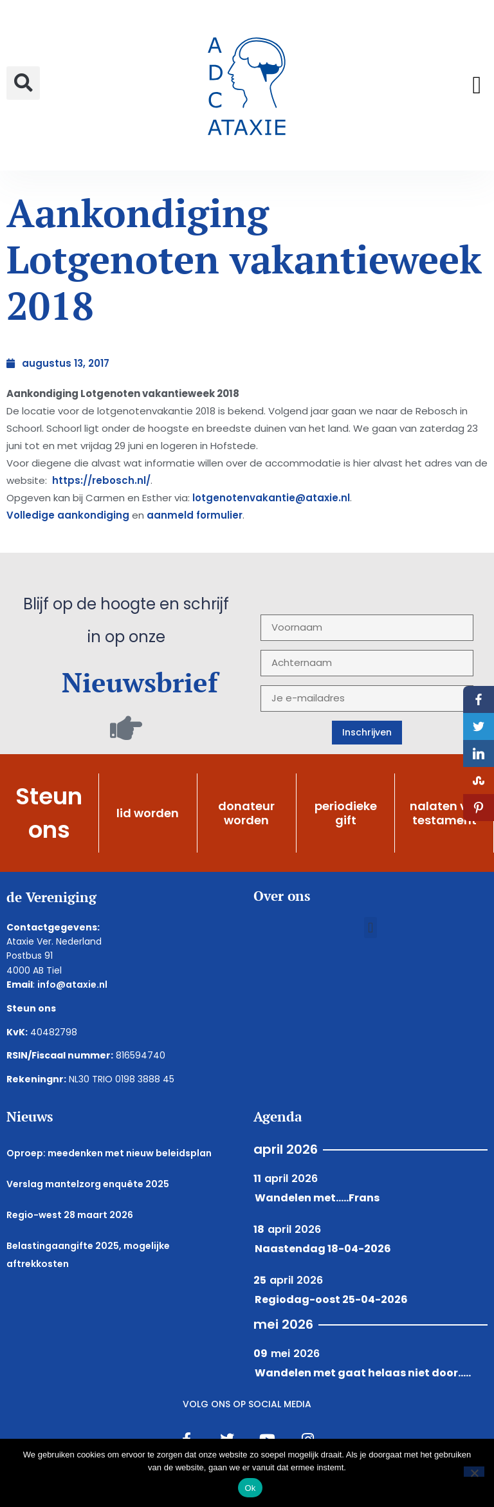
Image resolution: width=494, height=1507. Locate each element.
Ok (249, 1488)
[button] (23, 83)
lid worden (147, 813)
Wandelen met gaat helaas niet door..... (363, 1372)
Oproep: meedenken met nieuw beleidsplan (109, 1153)
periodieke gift (346, 813)
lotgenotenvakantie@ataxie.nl (271, 497)
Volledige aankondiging (67, 515)
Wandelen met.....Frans (317, 1197)
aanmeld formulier (194, 515)
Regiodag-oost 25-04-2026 (331, 1299)
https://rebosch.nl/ (100, 480)
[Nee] (474, 1471)
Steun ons (48, 813)
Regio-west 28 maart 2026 (69, 1214)
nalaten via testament (444, 813)
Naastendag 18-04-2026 (323, 1248)
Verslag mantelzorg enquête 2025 (87, 1184)
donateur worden (246, 813)
